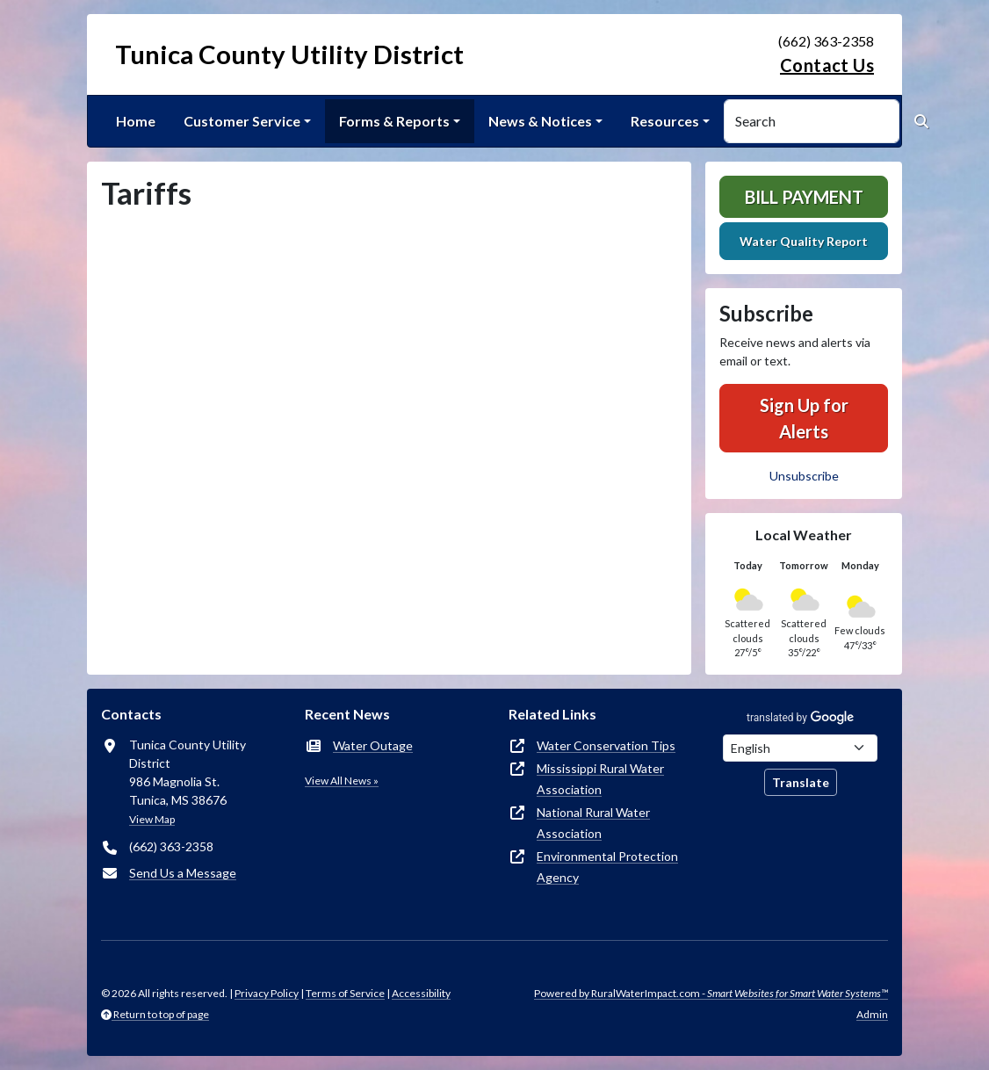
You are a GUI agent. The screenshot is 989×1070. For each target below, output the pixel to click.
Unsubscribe (804, 475)
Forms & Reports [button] (394, 120)
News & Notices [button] (540, 120)
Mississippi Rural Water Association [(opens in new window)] (600, 779)
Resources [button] (665, 120)
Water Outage (373, 745)
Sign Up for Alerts (804, 418)
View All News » (342, 780)
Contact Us (827, 65)
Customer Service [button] (242, 120)
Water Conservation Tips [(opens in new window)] (606, 745)
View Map (152, 819)
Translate (800, 782)
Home (135, 120)
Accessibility (421, 993)
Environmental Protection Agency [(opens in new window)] (607, 867)
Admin (872, 1014)
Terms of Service (345, 993)
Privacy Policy (267, 993)
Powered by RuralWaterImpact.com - (711, 993)
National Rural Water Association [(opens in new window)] (593, 823)
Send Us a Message (182, 872)
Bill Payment (804, 196)
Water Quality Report (804, 241)
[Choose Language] (800, 748)
